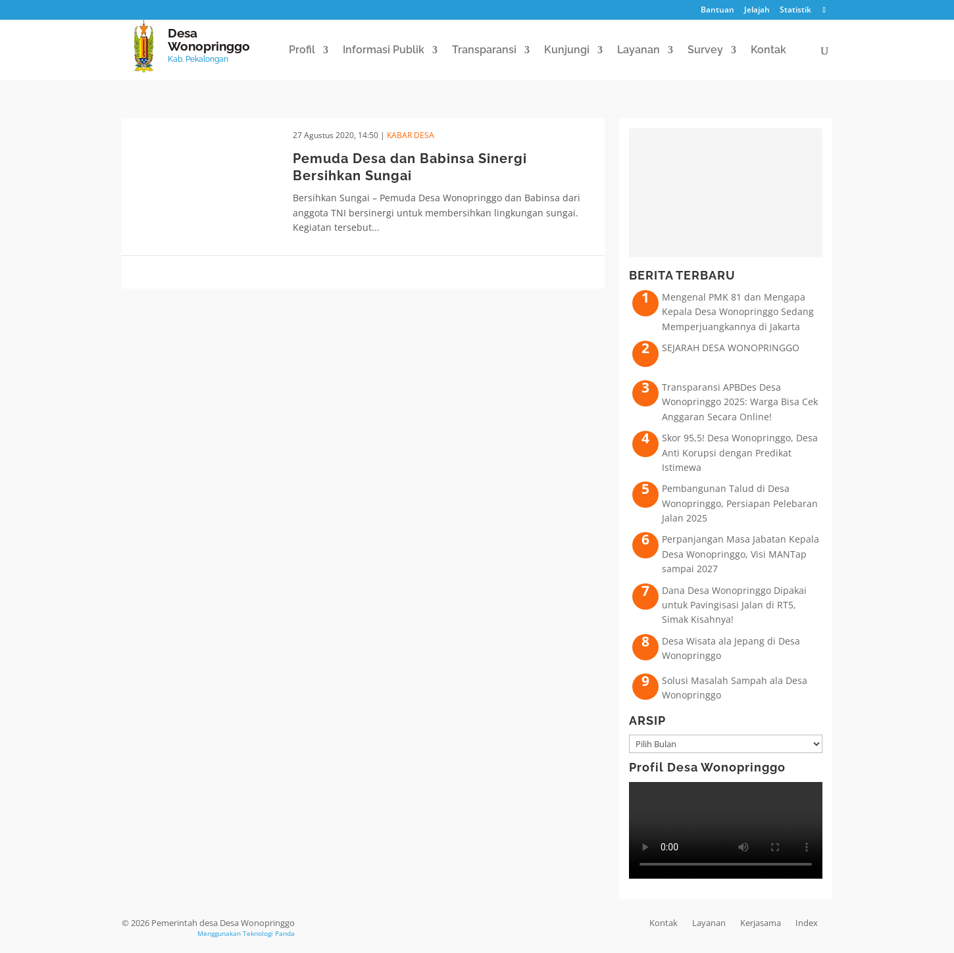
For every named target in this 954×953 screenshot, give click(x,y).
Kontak (768, 50)
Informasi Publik (383, 50)
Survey (705, 50)
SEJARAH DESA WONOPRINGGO (730, 347)
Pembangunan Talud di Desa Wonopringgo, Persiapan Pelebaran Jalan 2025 (740, 503)
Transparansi (484, 50)
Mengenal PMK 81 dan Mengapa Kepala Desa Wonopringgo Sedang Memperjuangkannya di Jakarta (738, 312)
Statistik (795, 10)
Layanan (638, 50)
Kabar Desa (410, 135)
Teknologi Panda (269, 933)
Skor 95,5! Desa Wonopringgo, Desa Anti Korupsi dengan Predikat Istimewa (740, 452)
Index (806, 923)
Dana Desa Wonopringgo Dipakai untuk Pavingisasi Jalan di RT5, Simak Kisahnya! (734, 605)
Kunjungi (567, 50)
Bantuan (717, 10)
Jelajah (757, 10)
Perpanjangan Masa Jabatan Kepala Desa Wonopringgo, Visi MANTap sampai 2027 (740, 554)
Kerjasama (760, 923)
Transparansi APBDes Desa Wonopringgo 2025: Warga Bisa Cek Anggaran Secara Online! (740, 402)
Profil (302, 50)
